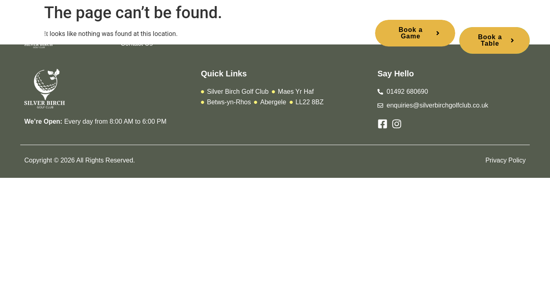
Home (129, 25)
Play (160, 25)
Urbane (245, 25)
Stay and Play (292, 25)
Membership (201, 25)
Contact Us (137, 43)
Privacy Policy (505, 160)
